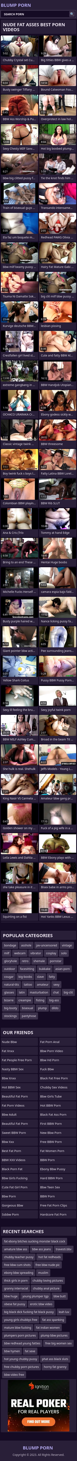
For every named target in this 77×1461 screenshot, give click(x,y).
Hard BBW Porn (51, 1178)
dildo (55, 1008)
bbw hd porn (49, 1060)
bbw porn (9, 1196)
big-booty (10, 1008)
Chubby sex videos (54, 1087)
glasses (9, 992)
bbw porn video (51, 1051)
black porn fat (12, 1169)
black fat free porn (54, 1078)
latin (22, 992)
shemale (39, 961)
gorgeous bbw (12, 1205)
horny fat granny (55, 1367)
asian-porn (62, 969)
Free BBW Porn (51, 1142)
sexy (56, 984)
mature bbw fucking (17, 1328)
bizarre (9, 1000)
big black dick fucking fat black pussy (29, 1312)
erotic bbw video (41, 1304)
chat (56, 992)
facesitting (27, 969)
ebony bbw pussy (52, 1169)
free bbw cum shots (17, 1265)
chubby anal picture (46, 1288)
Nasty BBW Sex (13, 1069)
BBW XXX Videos (13, 1160)
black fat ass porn (53, 1114)
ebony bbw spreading (18, 1273)
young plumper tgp (35, 1296)
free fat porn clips (53, 1205)
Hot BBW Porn (50, 1105)
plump (42, 1008)
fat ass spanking (53, 1320)
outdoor (9, 969)
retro (25, 961)
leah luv (64, 1312)
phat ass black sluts (55, 1359)
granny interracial (16, 1288)
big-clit (68, 992)
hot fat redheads (49, 1257)
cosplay (51, 953)
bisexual (27, 1008)
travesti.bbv (64, 1249)
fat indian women (48, 1328)
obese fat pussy (14, 1304)
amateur (42, 984)
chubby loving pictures (48, 1280)
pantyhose (29, 1016)
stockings (10, 1016)
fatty (52, 977)
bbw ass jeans (41, 1249)
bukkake (44, 969)
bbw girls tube (51, 1096)
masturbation (39, 992)
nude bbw (9, 1042)
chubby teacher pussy (18, 1257)
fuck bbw (47, 1069)
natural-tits (11, 984)
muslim (43, 1273)
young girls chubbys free (20, 1320)
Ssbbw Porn (10, 1214)
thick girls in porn (16, 1280)
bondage (10, 945)
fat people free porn (17, 1060)
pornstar (55, 961)
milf (6, 953)
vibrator (35, 953)
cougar (9, 977)
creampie (24, 1000)
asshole (26, 945)
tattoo (28, 984)
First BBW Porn (51, 1123)
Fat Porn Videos (13, 1105)
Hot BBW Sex (11, 1087)
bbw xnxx (9, 1078)
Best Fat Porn (11, 1151)
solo (64, 953)
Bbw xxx (8, 1142)
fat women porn (52, 1151)
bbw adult (9, 1114)
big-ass (54, 1000)
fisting (40, 1000)
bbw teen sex (50, 1187)
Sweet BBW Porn (14, 1133)
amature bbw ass (15, 1249)
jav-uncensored (46, 945)
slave (40, 977)
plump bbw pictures (54, 1335)
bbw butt (60, 1296)
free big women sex (58, 1343)
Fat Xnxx (8, 1051)
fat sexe (30, 1351)
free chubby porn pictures (21, 1367)
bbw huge (10, 1296)
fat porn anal (50, 1042)
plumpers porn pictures (20, 1335)
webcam (19, 953)
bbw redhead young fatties (22, 1343)
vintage (67, 945)
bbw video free (14, 1375)
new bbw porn (50, 1133)
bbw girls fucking (15, 1178)
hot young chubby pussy (20, 1359)
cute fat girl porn (14, 1187)
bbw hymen (12, 1351)
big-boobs (25, 977)
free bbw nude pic (48, 1265)
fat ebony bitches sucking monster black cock (34, 1241)
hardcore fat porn (53, 1214)
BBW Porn (47, 1160)
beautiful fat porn (15, 1096)
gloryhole (10, 961)
